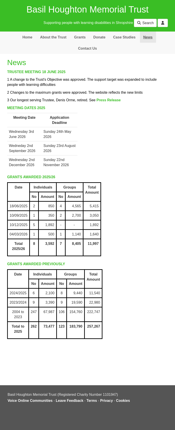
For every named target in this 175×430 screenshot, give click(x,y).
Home (27, 37)
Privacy (106, 400)
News (148, 37)
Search (145, 23)
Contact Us (87, 48)
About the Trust (53, 37)
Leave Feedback (69, 400)
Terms (92, 400)
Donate (99, 37)
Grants (80, 37)
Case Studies (124, 37)
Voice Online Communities (30, 400)
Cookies (123, 400)
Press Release (108, 100)
